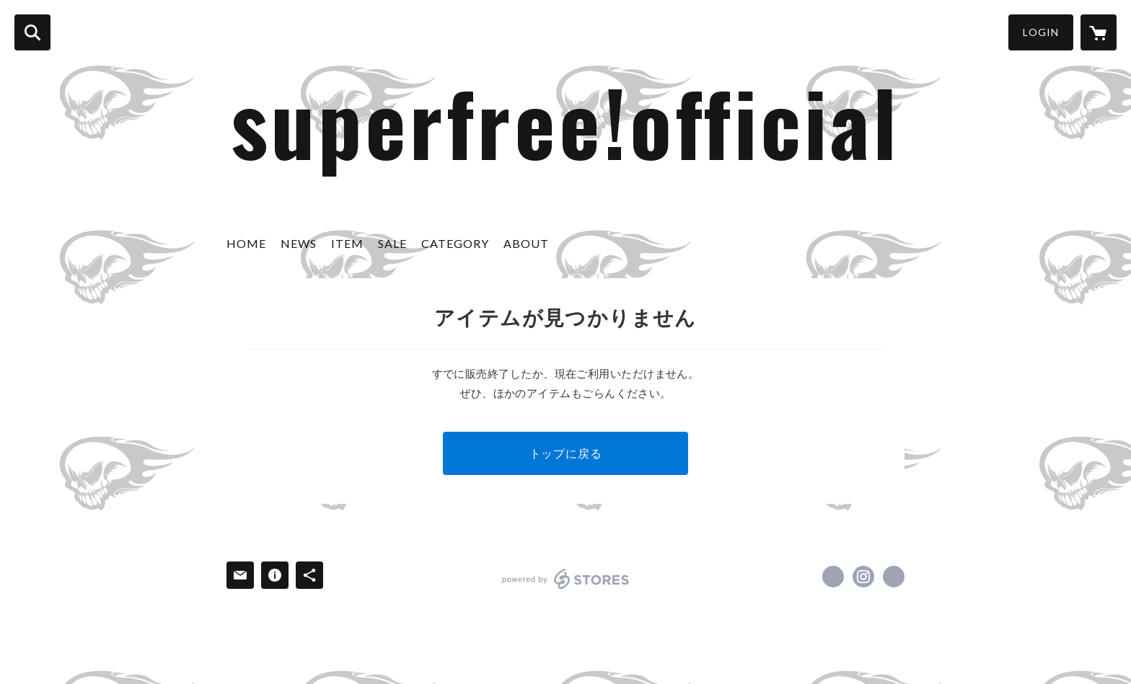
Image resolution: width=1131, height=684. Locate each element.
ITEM (347, 243)
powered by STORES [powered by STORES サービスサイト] (566, 579)
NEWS (299, 243)
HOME (246, 243)
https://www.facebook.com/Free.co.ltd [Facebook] (833, 576)
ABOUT (526, 243)
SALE (392, 243)
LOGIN (1041, 32)
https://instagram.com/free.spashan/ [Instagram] (863, 576)
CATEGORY (455, 243)
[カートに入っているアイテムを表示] (1099, 32)
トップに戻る (565, 453)
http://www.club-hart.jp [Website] (894, 576)
